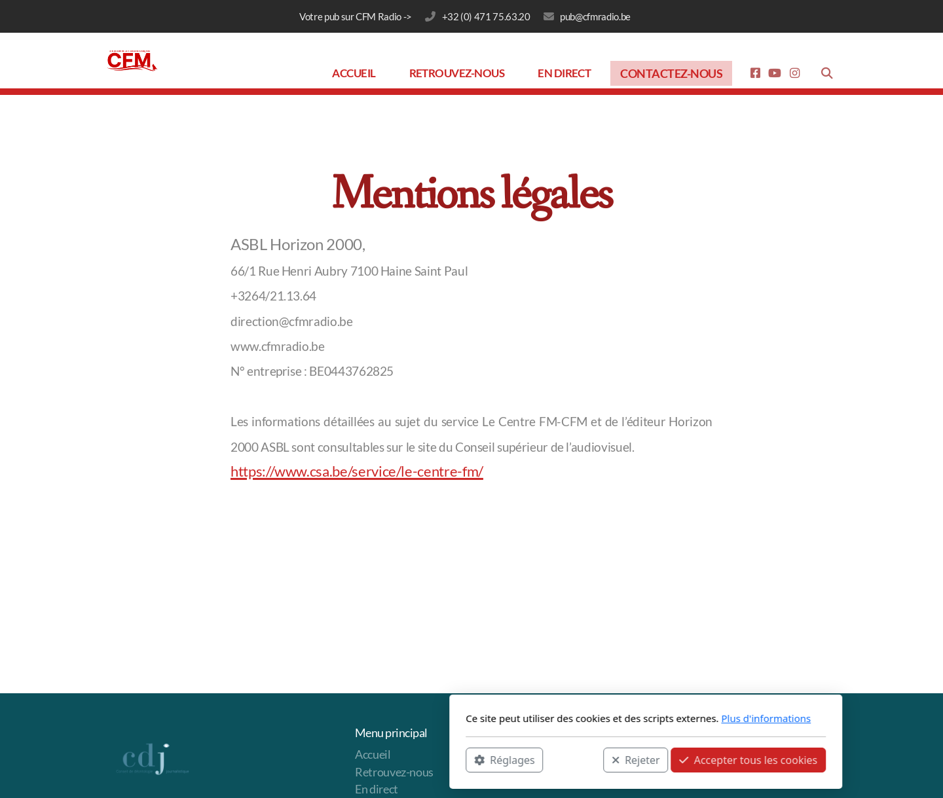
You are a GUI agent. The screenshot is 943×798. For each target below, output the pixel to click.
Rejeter (461, 759)
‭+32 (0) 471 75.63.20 (486, 16)
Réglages (330, 759)
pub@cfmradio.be (595, 16)
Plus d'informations (592, 718)
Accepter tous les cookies (574, 759)
